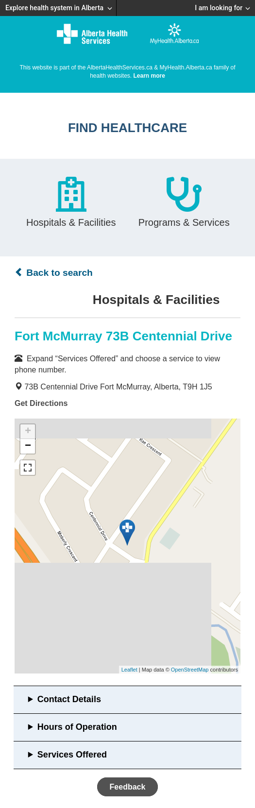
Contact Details (69, 699)
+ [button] (28, 431)
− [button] (28, 446)
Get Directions (41, 403)
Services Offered (72, 754)
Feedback (128, 787)
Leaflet (129, 670)
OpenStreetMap (190, 670)
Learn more (149, 75)
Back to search (54, 272)
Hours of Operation (77, 727)
